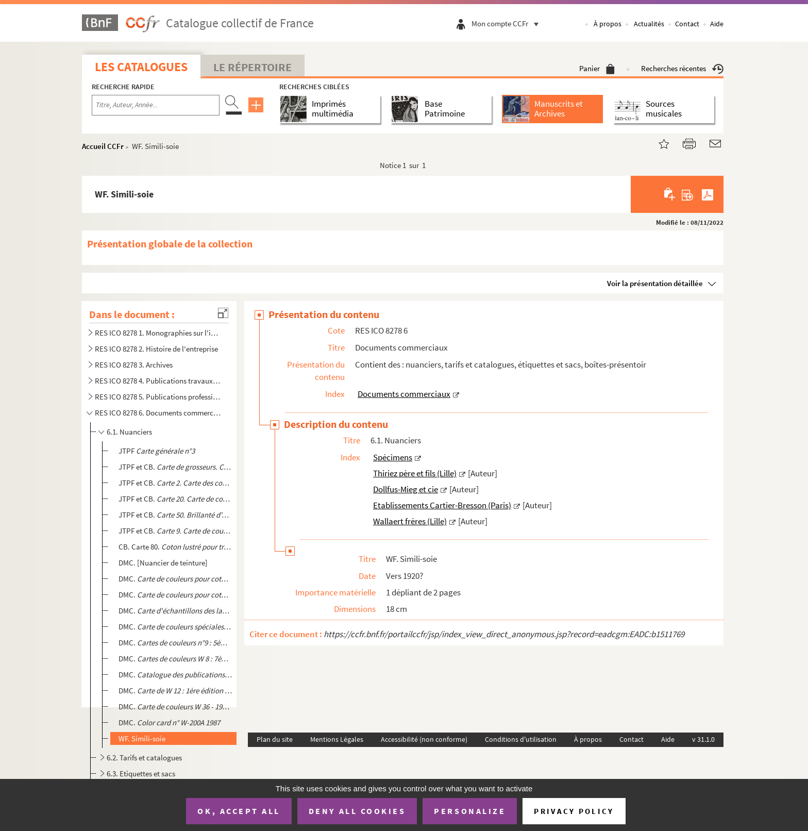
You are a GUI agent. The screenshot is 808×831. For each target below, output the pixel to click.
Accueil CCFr (103, 146)
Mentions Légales (336, 739)
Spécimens (392, 457)
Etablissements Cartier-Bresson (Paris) (442, 505)
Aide (716, 23)
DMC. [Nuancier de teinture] (163, 563)
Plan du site (275, 739)
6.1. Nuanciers (129, 432)
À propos (607, 23)
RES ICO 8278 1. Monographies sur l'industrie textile (158, 333)
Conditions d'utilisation (521, 739)
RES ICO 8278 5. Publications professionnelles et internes (158, 397)
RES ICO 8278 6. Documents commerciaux (158, 413)
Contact (687, 23)
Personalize (470, 811)
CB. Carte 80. (175, 547)
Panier (597, 68)
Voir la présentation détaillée (655, 283)
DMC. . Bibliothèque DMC (175, 674)
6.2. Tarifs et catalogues (144, 757)
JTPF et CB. (175, 467)
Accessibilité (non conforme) (424, 739)
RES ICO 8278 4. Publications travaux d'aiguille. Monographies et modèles (158, 381)
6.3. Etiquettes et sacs (141, 773)
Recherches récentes (682, 68)
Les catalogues (141, 67)
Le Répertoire (252, 67)
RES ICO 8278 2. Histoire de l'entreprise (156, 349)
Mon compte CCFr (508, 23)
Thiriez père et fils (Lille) (415, 473)
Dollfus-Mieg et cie (405, 489)
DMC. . (175, 642)
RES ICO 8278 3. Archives (134, 365)
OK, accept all (238, 811)
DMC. (175, 579)
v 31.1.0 (703, 739)
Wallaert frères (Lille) (410, 521)
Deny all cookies (357, 811)
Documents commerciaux (404, 394)
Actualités (649, 23)
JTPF (157, 451)
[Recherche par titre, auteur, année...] (156, 105)
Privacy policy (574, 811)
